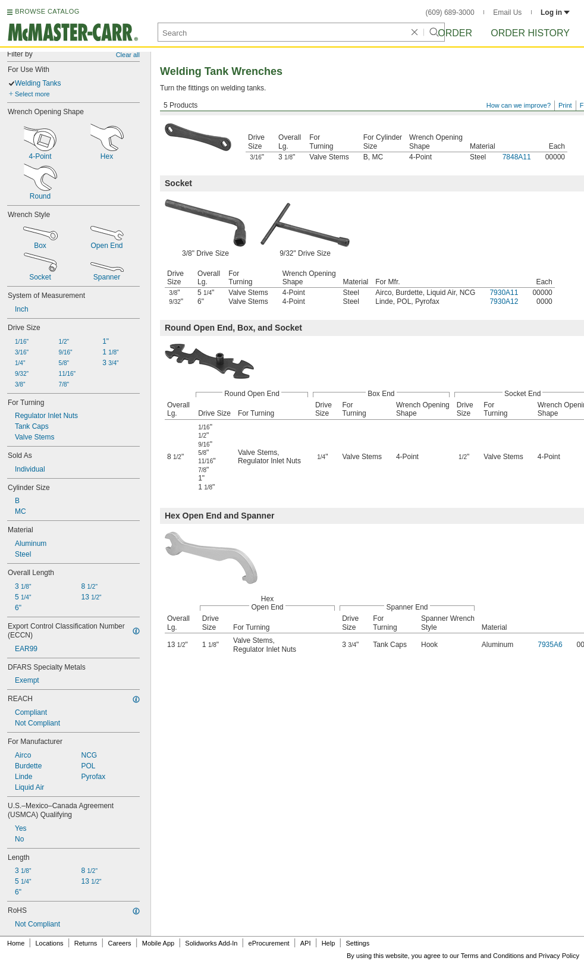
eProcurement (269, 943)
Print (565, 105)
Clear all (128, 54)
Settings (357, 943)
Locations (50, 943)
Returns (86, 943)
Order (455, 33)
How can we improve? (518, 105)
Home (15, 943)
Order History (530, 33)
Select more (32, 94)
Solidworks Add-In (211, 943)
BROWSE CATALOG (47, 11)
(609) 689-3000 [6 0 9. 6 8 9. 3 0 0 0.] (450, 12)
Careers (119, 943)
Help (328, 943)
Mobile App (158, 943)
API (305, 943)
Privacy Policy (559, 955)
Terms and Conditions (492, 955)
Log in (555, 12)
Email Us (507, 12)
